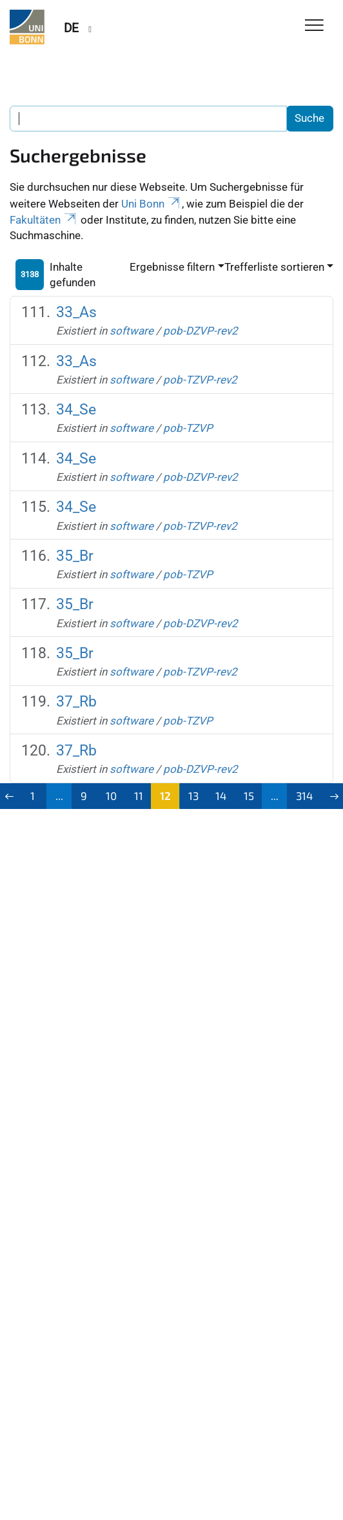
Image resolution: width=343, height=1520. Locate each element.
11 (138, 795)
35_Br (74, 556)
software (131, 330)
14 (220, 795)
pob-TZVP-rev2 (200, 379)
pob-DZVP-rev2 (200, 330)
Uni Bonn (151, 203)
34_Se (76, 409)
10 (111, 795)
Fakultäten (44, 219)
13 (193, 795)
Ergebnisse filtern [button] (172, 266)
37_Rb (76, 701)
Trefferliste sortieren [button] (274, 266)
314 (304, 795)
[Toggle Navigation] (314, 26)
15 (249, 795)
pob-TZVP (188, 428)
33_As (76, 312)
